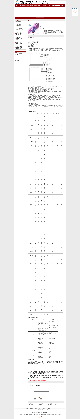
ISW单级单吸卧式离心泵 (19, 29)
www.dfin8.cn (19, 59)
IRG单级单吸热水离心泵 (19, 32)
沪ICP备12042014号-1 (45, 410)
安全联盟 (39, 418)
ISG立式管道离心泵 (18, 24)
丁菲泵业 (35, 48)
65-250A (31, 212)
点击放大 (33, 34)
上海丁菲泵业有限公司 (39, 410)
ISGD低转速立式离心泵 (19, 28)
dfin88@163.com (19, 60)
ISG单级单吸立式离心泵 (31, 403)
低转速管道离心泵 (18, 25)
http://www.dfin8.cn (46, 411)
